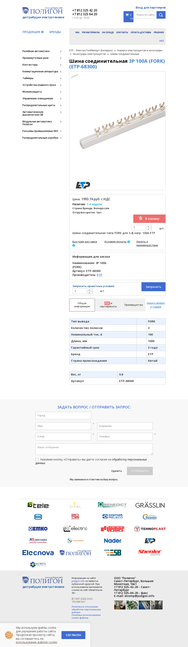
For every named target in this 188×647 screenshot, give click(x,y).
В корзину (152, 219)
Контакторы (30, 64)
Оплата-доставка (141, 32)
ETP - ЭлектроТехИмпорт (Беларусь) (91, 50)
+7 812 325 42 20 (84, 10)
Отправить (140, 471)
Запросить (153, 287)
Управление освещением (37, 98)
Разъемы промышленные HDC (40, 131)
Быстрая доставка (84, 241)
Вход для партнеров (151, 7)
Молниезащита (32, 91)
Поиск (161, 15)
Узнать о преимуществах (147, 243)
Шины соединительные (124, 54)
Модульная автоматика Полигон (37, 123)
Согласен (73, 635)
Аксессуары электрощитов (89, 54)
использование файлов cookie (36, 642)
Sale (161, 40)
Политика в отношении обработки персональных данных (86, 609)
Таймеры (27, 78)
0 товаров (129, 16)
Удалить (116, 471)
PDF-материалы (90, 32)
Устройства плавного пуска (39, 85)
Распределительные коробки (40, 137)
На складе (108, 32)
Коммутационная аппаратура (40, 71)
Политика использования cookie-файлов (86, 616)
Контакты (122, 32)
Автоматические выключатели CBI (32, 113)
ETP (99, 275)
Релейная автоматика (36, 51)
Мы (77, 32)
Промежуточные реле (35, 58)
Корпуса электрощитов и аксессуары (139, 50)
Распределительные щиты (38, 105)
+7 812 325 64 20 (84, 14)
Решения (159, 32)
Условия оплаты (115, 241)
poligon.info (78, 580)
